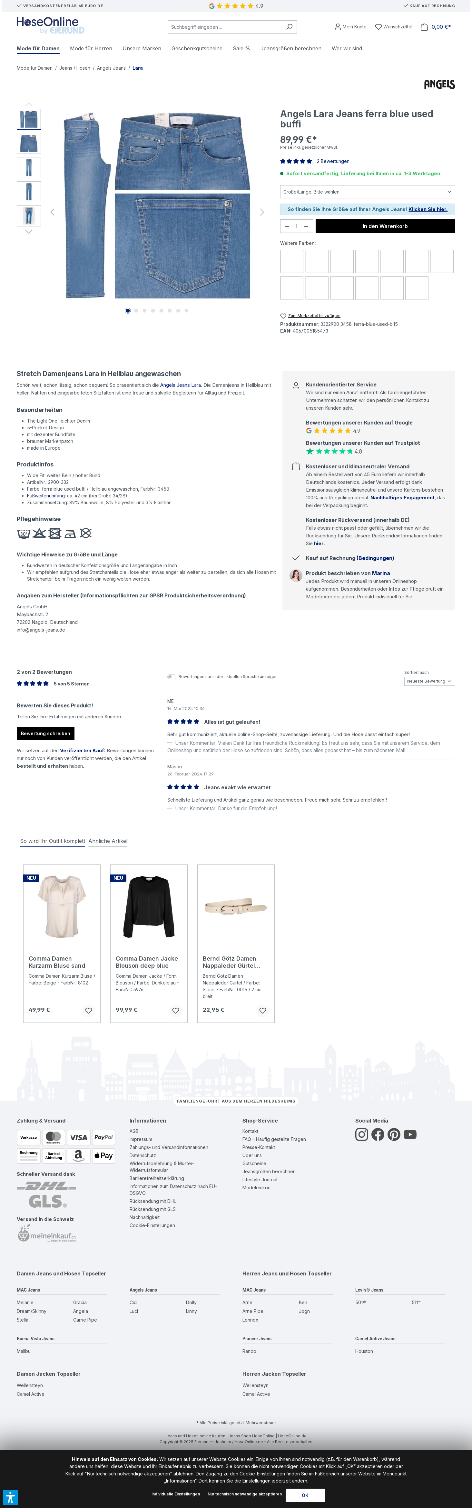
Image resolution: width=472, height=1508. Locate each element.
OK (305, 1495)
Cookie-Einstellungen (152, 1225)
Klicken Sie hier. (427, 209)
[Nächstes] (262, 212)
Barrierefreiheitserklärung (157, 1178)
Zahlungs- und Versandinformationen (169, 1147)
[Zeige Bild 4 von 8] (153, 311)
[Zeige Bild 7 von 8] (178, 311)
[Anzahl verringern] (287, 226)
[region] (142, 212)
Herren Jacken (261, 1374)
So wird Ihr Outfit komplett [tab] (52, 841)
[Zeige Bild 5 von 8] (161, 311)
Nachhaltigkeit (145, 1217)
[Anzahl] (296, 226)
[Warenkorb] (436, 27)
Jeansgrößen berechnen (269, 1171)
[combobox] (225, 27)
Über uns (252, 1155)
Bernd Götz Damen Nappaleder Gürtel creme (229, 962)
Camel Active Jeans (375, 1338)
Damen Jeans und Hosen (49, 1273)
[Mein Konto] (350, 26)
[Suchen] (289, 27)
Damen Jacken (36, 1374)
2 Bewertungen (333, 161)
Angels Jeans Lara (180, 385)
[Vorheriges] (52, 212)
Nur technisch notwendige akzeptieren (245, 1494)
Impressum (141, 1139)
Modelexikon (256, 1187)
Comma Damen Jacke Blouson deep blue (147, 962)
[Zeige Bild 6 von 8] (170, 311)
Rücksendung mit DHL (153, 1201)
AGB (134, 1131)
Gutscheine (254, 1163)
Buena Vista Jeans (35, 1338)
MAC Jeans (28, 1290)
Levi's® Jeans (369, 1290)
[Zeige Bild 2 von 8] (136, 311)
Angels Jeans (143, 1290)
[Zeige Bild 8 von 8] (186, 311)
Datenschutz (143, 1155)
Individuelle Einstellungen (176, 1494)
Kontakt (250, 1131)
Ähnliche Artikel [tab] (107, 841)
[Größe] (367, 191)
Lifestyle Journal (259, 1179)
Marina (381, 573)
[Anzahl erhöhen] (306, 226)
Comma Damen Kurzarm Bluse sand (57, 962)
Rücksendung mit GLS (153, 1209)
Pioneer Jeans (256, 1338)
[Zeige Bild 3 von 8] (144, 311)
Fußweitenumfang (46, 495)
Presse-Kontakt (258, 1147)
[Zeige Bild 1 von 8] (128, 311)
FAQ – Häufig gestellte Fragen (274, 1139)
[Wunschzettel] (394, 26)
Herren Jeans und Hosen (274, 1273)
